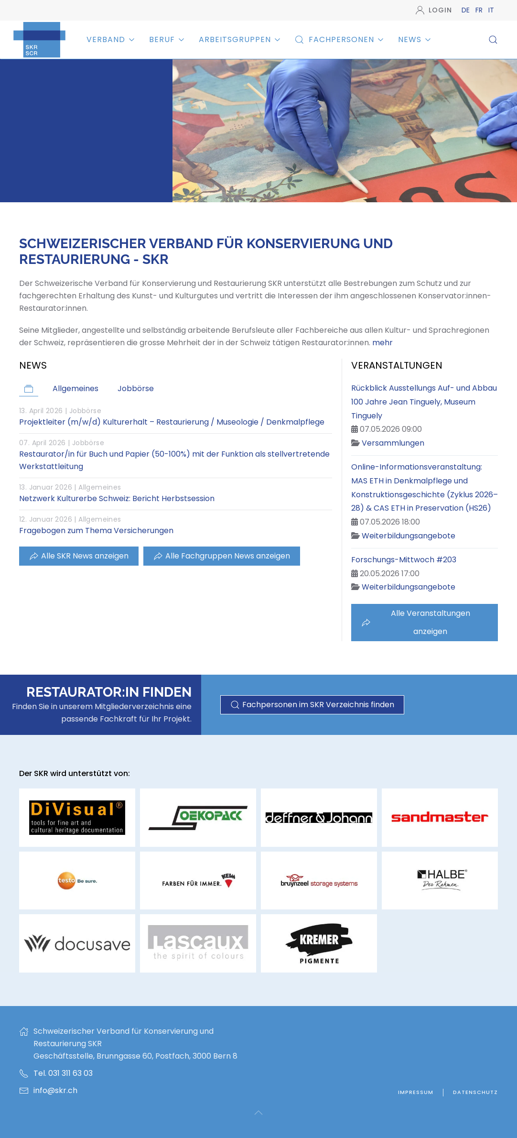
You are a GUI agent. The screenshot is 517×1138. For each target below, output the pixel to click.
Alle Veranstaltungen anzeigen (415, 622)
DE (467, 10)
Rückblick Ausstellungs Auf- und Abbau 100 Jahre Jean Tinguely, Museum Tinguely (424, 402)
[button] (493, 40)
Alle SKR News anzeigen (79, 555)
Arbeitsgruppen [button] (239, 39)
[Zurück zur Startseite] (39, 39)
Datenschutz (475, 1092)
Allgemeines (99, 487)
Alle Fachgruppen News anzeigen (221, 555)
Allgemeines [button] (75, 388)
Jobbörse (85, 411)
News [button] (414, 39)
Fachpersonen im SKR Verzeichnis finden (312, 704)
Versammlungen (393, 443)
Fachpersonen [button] (339, 39)
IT (491, 10)
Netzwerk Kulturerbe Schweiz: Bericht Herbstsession (117, 498)
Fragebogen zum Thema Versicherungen (96, 530)
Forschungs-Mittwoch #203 (403, 559)
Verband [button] (110, 39)
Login (433, 10)
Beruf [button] (166, 39)
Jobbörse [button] (136, 388)
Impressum (415, 1092)
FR (480, 10)
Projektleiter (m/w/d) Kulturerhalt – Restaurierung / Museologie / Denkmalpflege (171, 421)
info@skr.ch (55, 1090)
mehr (382, 342)
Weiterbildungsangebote (408, 535)
